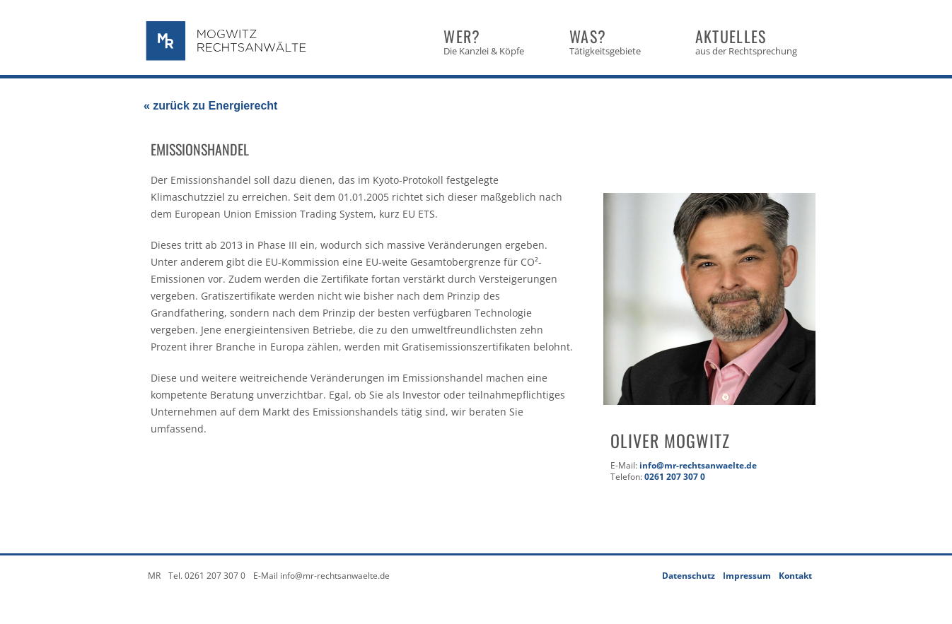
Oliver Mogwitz (670, 440)
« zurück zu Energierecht (210, 106)
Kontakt (795, 576)
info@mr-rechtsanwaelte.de (698, 465)
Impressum (747, 576)
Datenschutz (688, 576)
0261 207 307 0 (674, 477)
